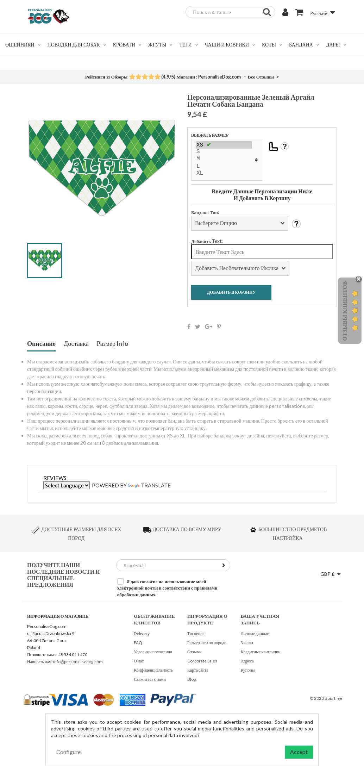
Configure (68, 751)
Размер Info (112, 343)
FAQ (138, 642)
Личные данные (255, 633)
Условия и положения (153, 651)
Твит (197, 326)
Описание (41, 343)
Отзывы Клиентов (344, 311)
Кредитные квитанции (261, 651)
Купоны (248, 670)
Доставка (76, 343)
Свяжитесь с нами (150, 679)
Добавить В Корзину (231, 292)
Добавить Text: (206, 241)
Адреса (247, 661)
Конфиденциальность (153, 670)
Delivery (142, 633)
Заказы (247, 642)
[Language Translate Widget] (66, 485)
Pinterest (219, 326)
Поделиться (188, 326)
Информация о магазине (57, 616)
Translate (149, 485)
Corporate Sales (202, 661)
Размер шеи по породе (206, 642)
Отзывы (194, 651)
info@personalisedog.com (78, 661)
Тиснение (196, 633)
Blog (191, 679)
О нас (139, 661)
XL (224, 173)
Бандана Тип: (205, 212)
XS (224, 145)
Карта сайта (197, 670)
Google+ (208, 326)
